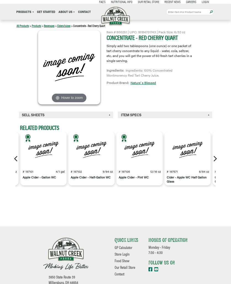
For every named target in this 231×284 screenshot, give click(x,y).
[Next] (214, 158)
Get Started (46, 11)
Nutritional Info (121, 1)
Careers (191, 1)
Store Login (122, 254)
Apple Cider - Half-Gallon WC (91, 177)
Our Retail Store (148, 1)
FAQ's (102, 1)
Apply (211, 11)
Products (24, 11)
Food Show (122, 261)
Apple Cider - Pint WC (134, 177)
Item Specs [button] (131, 114)
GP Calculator (123, 248)
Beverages (49, 26)
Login (205, 1)
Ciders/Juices (63, 26)
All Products (23, 26)
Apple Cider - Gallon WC (39, 177)
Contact (84, 11)
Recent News (172, 1)
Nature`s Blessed (143, 82)
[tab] (66, 115)
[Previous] (16, 158)
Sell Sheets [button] (33, 114)
